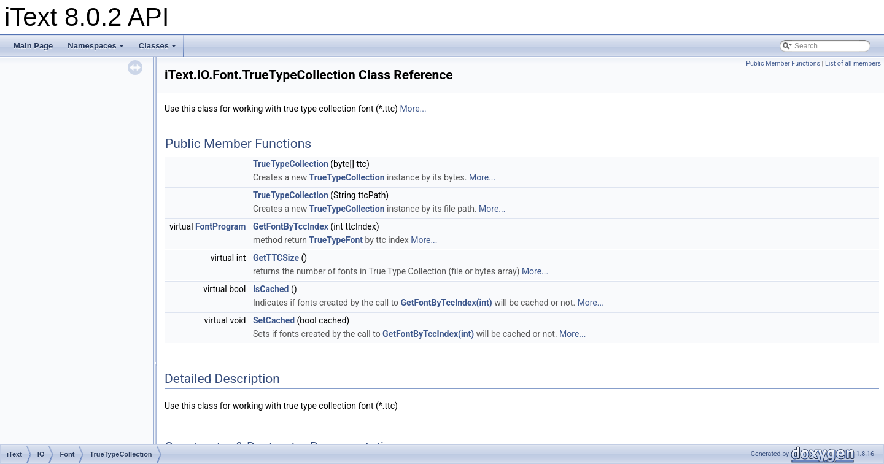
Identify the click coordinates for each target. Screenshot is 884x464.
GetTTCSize (276, 258)
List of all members (853, 64)
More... (413, 109)
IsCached (271, 289)
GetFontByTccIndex (290, 226)
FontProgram (220, 226)
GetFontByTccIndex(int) (446, 302)
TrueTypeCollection (290, 164)
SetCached (274, 320)
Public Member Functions (783, 64)
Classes (157, 45)
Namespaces (96, 45)
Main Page (33, 45)
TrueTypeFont (336, 240)
